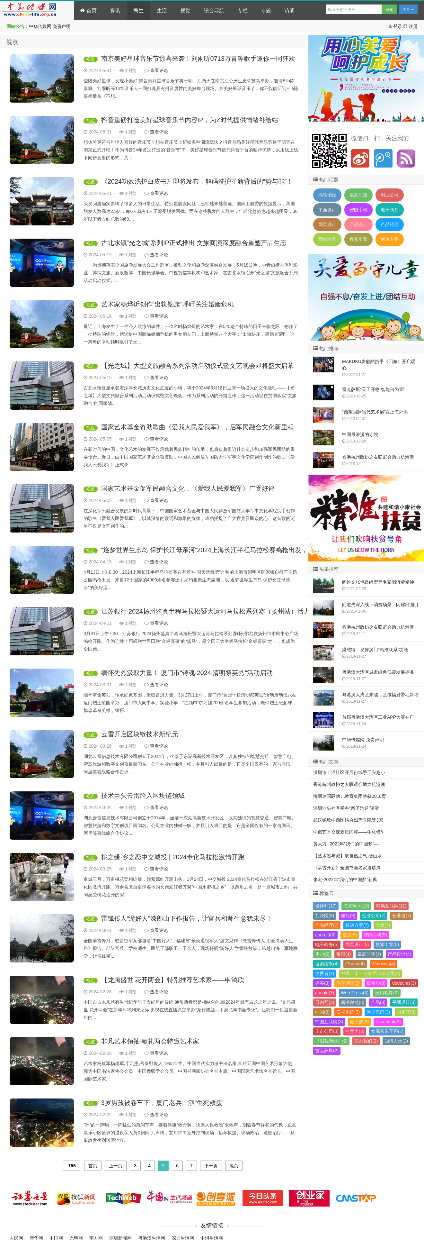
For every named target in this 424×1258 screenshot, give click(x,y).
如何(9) (348, 915)
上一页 (115, 1165)
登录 (396, 26)
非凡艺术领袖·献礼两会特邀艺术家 (150, 1041)
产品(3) (378, 1002)
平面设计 (327, 209)
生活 (162, 10)
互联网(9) (324, 915)
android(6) (325, 934)
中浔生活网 (211, 1238)
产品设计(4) (399, 954)
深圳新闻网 (120, 1238)
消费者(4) (324, 973)
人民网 (16, 1238)
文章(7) (382, 925)
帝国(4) (343, 954)
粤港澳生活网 (151, 1238)
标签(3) (322, 983)
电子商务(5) (327, 944)
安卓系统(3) (348, 1012)
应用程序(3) (387, 992)
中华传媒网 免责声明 (50, 26)
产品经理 (390, 224)
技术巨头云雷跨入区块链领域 (143, 795)
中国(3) (322, 1012)
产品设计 (358, 224)
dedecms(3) (404, 983)
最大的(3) (359, 1021)
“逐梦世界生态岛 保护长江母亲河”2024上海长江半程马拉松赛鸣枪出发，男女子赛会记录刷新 (233, 549)
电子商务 (390, 209)
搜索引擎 (358, 239)
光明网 (76, 1238)
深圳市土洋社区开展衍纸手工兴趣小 (349, 772)
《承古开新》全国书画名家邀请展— (349, 867)
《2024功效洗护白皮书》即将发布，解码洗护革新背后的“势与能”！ (197, 181)
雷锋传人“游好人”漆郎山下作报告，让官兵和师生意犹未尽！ (186, 918)
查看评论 (159, 70)
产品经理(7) (327, 925)
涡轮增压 (327, 194)
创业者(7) (401, 915)
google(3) (324, 992)
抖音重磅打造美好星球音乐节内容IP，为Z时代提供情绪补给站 (189, 119)
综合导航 (214, 10)
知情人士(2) (396, 1041)
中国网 (56, 1238)
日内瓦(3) (324, 1002)
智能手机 (358, 209)
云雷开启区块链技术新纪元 (139, 734)
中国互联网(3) (329, 1021)
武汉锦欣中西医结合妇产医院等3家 (348, 820)
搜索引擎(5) (387, 944)
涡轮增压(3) (348, 983)
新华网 (36, 1238)
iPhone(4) (355, 963)
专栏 (242, 10)
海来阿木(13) (356, 905)
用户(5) (322, 954)
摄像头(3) (376, 983)
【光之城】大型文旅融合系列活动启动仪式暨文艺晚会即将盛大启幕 (197, 365)
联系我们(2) (366, 1041)
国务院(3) (406, 1012)
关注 (408, 9)
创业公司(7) (373, 915)
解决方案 (390, 239)
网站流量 (327, 239)
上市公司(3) (327, 1031)
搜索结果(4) (327, 963)
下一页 (211, 1165)
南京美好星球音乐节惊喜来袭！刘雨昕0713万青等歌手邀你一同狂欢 (198, 58)
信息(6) (349, 934)
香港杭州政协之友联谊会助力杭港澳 (349, 784)
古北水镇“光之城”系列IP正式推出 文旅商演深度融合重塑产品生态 (194, 242)
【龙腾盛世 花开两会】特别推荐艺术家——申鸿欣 (172, 979)
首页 (88, 10)
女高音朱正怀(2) (387, 1031)
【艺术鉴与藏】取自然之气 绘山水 (347, 855)
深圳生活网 (183, 1238)
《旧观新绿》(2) (331, 1041)
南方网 (96, 1238)
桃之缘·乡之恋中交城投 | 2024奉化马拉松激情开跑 (172, 857)
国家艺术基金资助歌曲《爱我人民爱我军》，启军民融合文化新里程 (197, 427)
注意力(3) (354, 1031)
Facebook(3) (388, 1021)
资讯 (115, 10)
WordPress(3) (354, 992)
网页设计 (327, 224)
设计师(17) (326, 905)
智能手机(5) (375, 934)
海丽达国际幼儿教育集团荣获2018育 (349, 796)
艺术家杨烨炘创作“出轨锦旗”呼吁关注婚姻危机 (167, 304)
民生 (138, 10)
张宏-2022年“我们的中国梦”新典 (345, 879)
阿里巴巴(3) (378, 1012)
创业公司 (390, 194)
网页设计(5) (357, 944)
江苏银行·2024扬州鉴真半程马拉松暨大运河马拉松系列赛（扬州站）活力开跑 (212, 611)
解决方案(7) (357, 925)
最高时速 (358, 194)
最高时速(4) (369, 954)
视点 (90, 59)
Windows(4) (383, 963)
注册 (410, 26)
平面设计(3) (404, 1002)
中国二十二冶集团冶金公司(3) (370, 973)
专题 (266, 10)
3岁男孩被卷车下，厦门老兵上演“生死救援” (163, 1102)
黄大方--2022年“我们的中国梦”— (346, 843)
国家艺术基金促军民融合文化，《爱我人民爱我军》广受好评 (188, 488)
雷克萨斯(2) (327, 1050)
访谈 (289, 10)
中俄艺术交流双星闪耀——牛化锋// (348, 831)
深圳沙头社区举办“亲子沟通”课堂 (346, 808)
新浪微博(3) (352, 1002)
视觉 (185, 10)
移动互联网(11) (391, 905)
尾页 (233, 1165)
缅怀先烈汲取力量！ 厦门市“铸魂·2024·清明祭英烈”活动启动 (187, 672)
